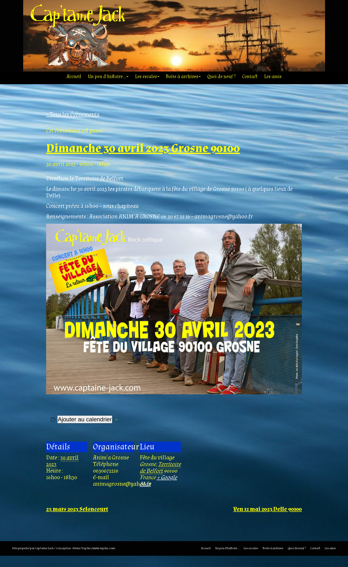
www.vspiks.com (103, 559)
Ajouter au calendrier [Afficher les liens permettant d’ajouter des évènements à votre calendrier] (85, 430)
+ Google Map (158, 492)
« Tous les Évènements (72, 125)
